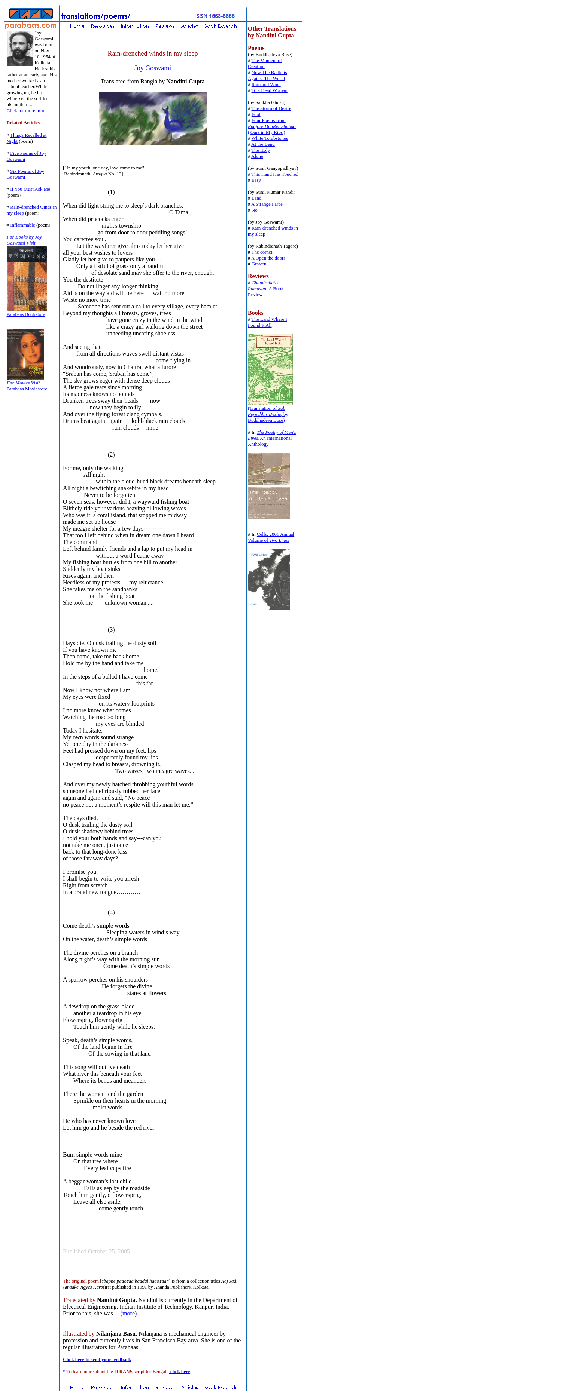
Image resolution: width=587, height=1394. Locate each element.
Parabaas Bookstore (26, 314)
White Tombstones (270, 138)
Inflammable (22, 225)
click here (179, 1371)
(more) (129, 1313)
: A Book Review (265, 288)
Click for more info (26, 110)
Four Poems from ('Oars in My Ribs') (272, 126)
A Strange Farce (267, 204)
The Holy (261, 150)
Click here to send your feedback (97, 1359)
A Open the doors (268, 258)
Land (257, 198)
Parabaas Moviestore (27, 389)
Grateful (260, 264)
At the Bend (263, 144)
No (255, 210)
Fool (256, 114)
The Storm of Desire (272, 108)
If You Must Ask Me (30, 189)
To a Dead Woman (270, 90)
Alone (257, 156)
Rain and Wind (266, 84)
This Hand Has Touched (275, 174)
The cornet (262, 252)
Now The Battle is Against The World (267, 75)
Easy (256, 180)
